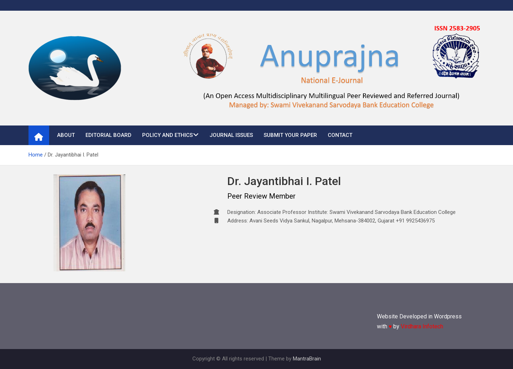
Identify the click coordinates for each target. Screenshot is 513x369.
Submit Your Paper (290, 135)
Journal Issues (231, 135)
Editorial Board (108, 135)
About (66, 135)
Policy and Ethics (167, 135)
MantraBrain (307, 358)
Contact (340, 135)
